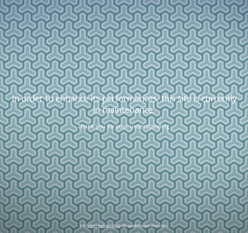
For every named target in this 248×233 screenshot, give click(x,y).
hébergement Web (104, 225)
